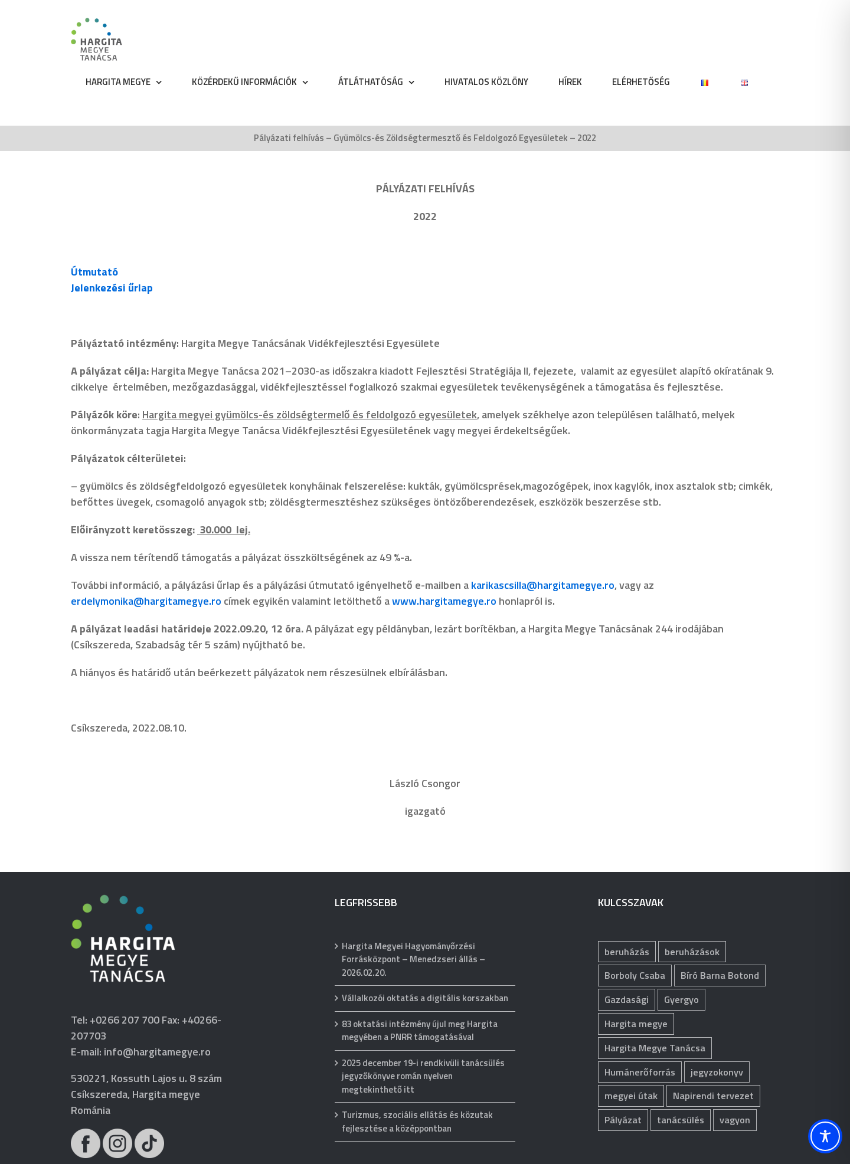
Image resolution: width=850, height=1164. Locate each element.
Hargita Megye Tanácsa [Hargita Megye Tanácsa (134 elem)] (654, 1048)
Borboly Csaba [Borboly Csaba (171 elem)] (634, 975)
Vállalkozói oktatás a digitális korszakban (425, 998)
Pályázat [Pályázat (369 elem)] (623, 1120)
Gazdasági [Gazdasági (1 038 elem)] (626, 999)
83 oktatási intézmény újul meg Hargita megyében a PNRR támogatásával (420, 1031)
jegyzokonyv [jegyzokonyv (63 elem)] (717, 1072)
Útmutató (94, 272)
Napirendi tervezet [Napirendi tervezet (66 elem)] (713, 1095)
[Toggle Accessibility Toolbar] (825, 1136)
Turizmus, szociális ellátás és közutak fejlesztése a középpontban (417, 1122)
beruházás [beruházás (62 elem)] (626, 952)
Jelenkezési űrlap (112, 288)
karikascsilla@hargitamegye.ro (542, 585)
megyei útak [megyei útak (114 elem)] (631, 1095)
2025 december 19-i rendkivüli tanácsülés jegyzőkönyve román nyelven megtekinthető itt (423, 1076)
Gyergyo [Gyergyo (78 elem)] (681, 999)
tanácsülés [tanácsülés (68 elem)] (680, 1120)
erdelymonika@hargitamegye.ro (146, 601)
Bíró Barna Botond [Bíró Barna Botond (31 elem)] (720, 975)
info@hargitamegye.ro (157, 1052)
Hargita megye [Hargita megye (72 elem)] (636, 1024)
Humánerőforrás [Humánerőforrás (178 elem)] (639, 1072)
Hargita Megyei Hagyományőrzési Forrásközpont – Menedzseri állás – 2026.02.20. (413, 959)
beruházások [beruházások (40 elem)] (692, 952)
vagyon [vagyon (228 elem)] (735, 1120)
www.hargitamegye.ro (444, 601)
